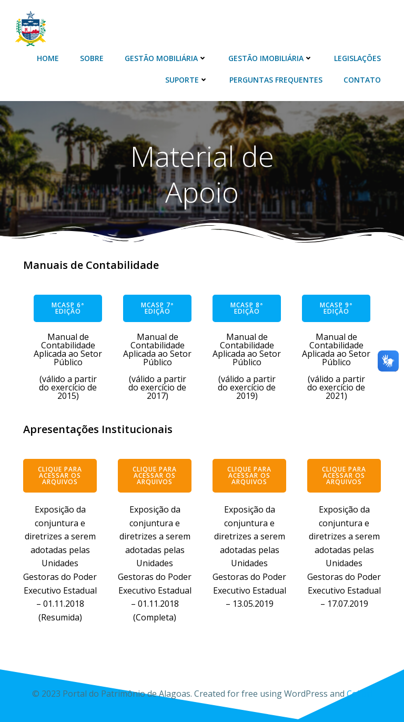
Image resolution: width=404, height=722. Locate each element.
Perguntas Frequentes (275, 80)
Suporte (186, 80)
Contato (362, 80)
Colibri (359, 693)
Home (48, 58)
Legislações (357, 58)
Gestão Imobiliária (270, 58)
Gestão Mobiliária (166, 58)
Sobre (92, 58)
